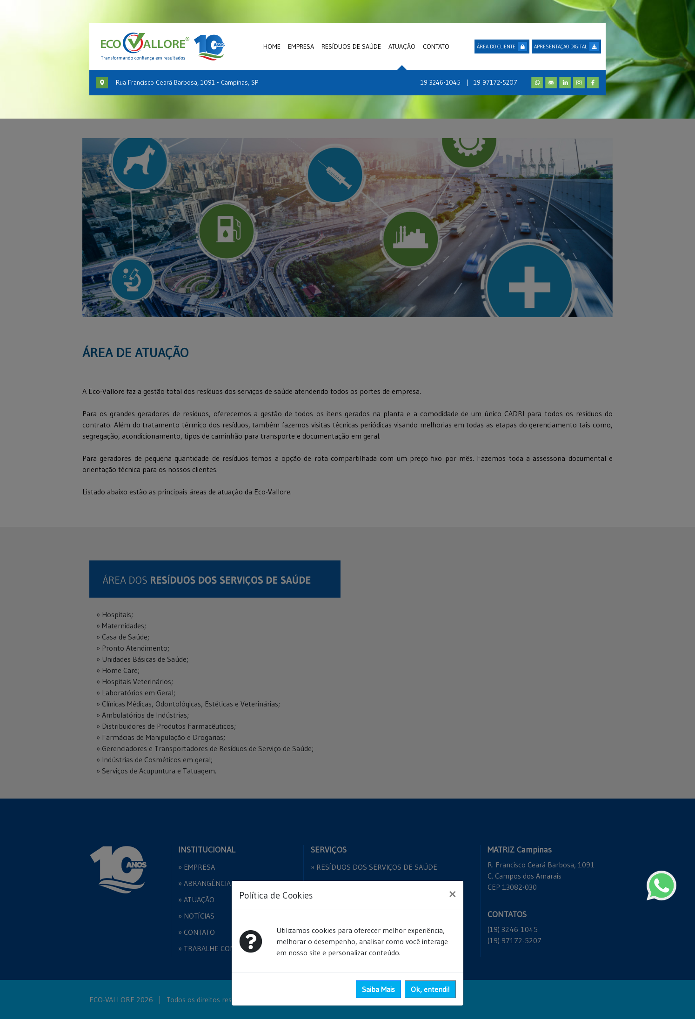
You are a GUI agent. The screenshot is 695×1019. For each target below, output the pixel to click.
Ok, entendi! (430, 989)
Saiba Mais (378, 989)
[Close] (452, 894)
